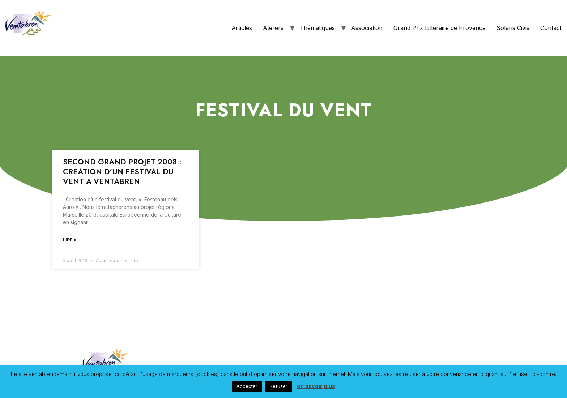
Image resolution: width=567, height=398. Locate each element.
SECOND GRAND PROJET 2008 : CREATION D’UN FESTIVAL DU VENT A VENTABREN (122, 172)
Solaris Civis (512, 27)
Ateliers (273, 27)
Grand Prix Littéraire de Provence (439, 27)
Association (367, 27)
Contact (551, 27)
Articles (241, 27)
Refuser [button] (278, 386)
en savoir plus (316, 385)
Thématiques (317, 27)
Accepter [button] (246, 386)
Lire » (70, 240)
